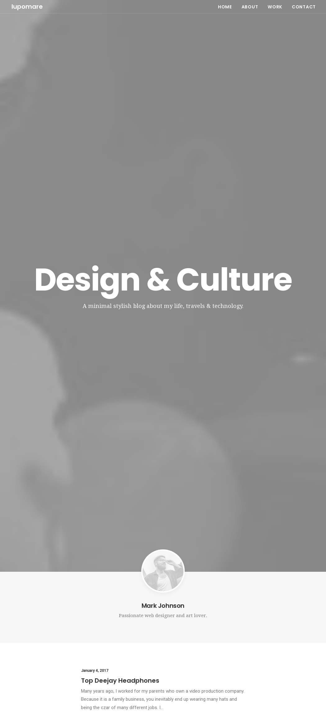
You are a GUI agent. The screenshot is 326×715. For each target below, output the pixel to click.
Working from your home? (116, 649)
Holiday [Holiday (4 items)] (293, 612)
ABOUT (250, 6)
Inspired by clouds (108, 631)
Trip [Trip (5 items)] (304, 629)
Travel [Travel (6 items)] (288, 629)
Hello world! (181, 612)
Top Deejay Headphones (120, 287)
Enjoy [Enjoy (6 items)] (274, 612)
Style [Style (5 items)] (255, 629)
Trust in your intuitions (116, 375)
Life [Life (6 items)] (253, 621)
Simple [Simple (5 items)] (286, 621)
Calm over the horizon (191, 629)
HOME (225, 6)
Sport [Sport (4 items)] (305, 621)
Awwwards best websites (121, 462)
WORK (275, 6)
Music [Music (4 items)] (268, 621)
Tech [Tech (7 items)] (270, 629)
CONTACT (304, 6)
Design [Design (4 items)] (256, 612)
